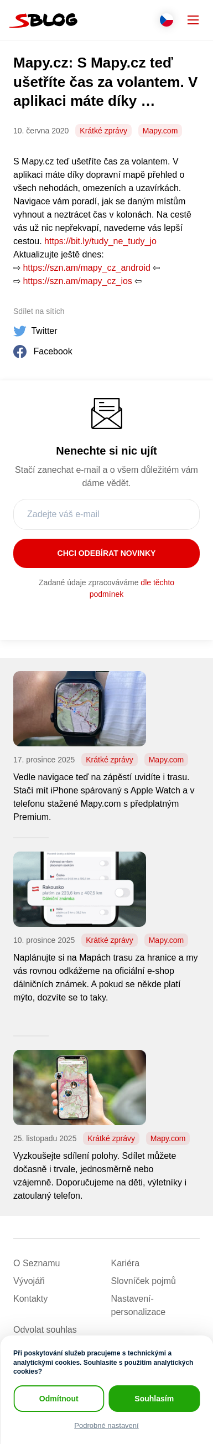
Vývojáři (29, 1281)
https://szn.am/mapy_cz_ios (77, 281)
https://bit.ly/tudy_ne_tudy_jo (100, 241)
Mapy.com (160, 130)
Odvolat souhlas (45, 1329)
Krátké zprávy (103, 130)
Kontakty (30, 1298)
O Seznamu (36, 1263)
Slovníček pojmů (143, 1281)
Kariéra (125, 1263)
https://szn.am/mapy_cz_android (86, 267)
